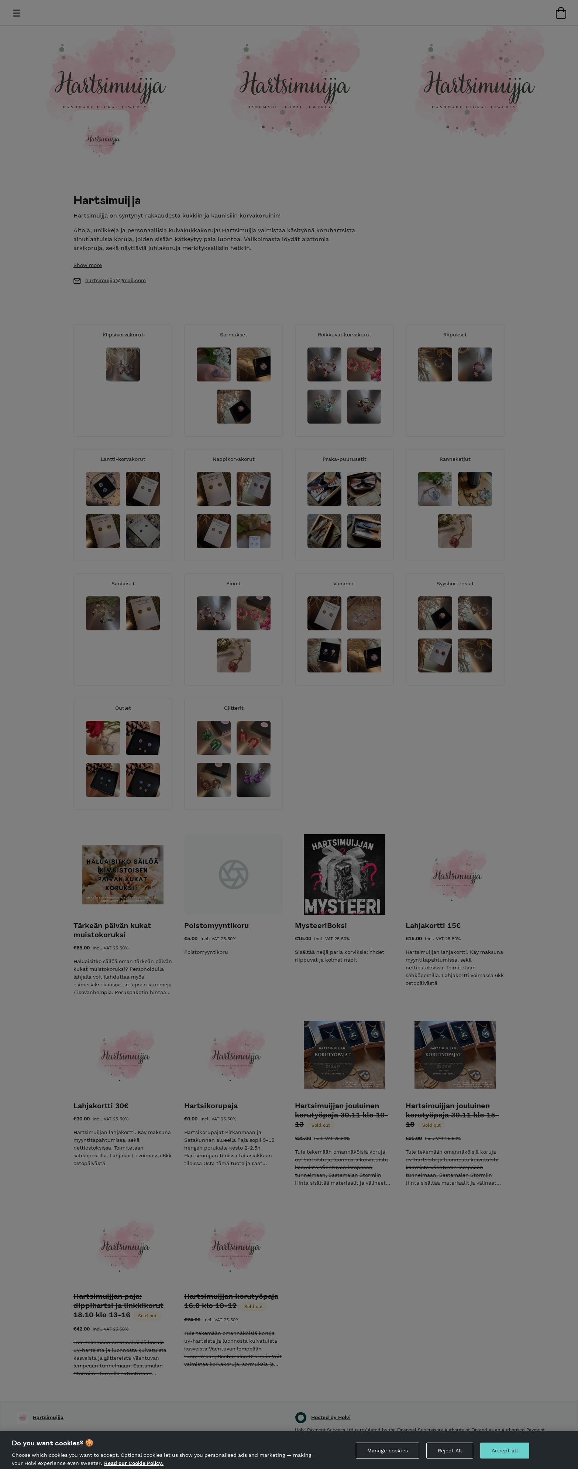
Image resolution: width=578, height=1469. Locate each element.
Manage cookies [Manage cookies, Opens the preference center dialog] (387, 1456)
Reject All (450, 1456)
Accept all (504, 1456)
